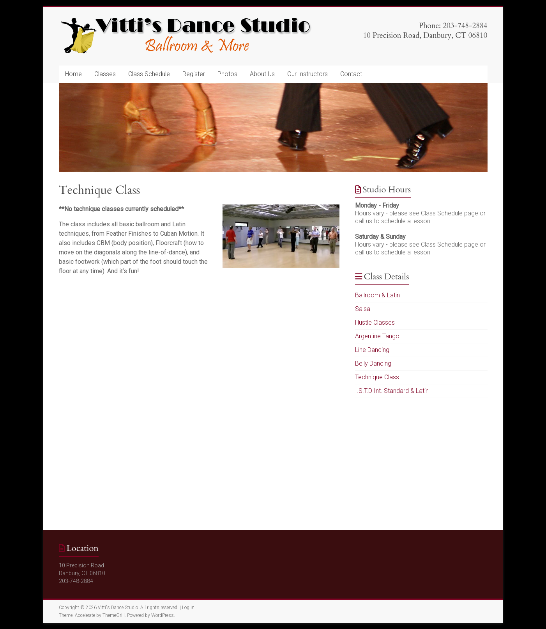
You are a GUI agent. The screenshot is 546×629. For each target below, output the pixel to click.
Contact (351, 74)
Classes (105, 74)
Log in (188, 607)
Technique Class (377, 377)
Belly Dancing (373, 363)
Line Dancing (372, 350)
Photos (227, 74)
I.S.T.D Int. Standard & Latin (392, 390)
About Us (262, 74)
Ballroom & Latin (377, 295)
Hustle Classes (375, 322)
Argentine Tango (377, 336)
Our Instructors (307, 74)
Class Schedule (149, 74)
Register (193, 74)
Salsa (362, 309)
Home (73, 74)
